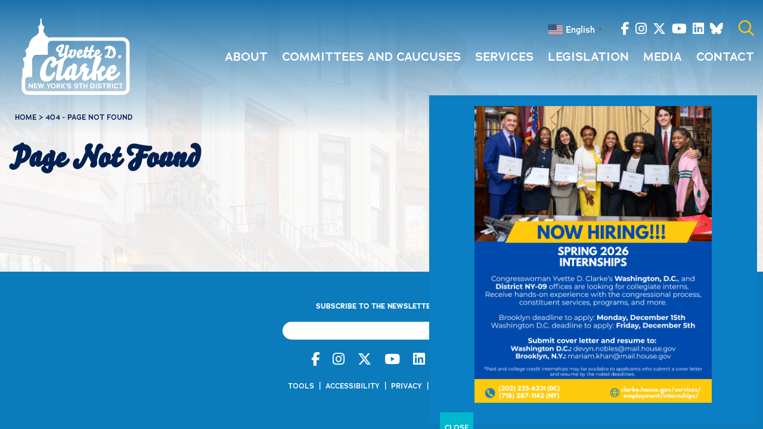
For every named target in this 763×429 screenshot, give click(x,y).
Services (504, 56)
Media (662, 56)
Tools (301, 386)
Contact (725, 56)
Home (25, 117)
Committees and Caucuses (371, 56)
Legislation (588, 56)
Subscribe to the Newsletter (378, 306)
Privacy (406, 386)
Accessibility (352, 386)
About (246, 56)
